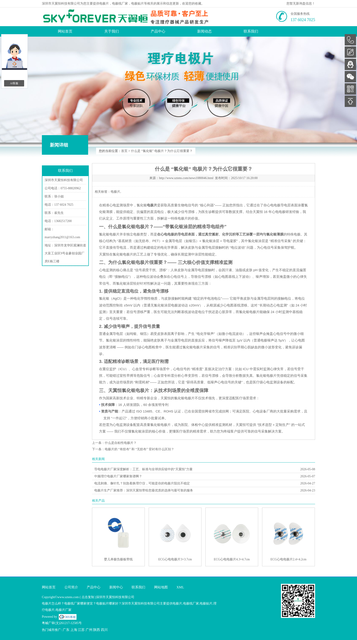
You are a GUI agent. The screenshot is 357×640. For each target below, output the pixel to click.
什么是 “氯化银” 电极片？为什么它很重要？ (162, 151)
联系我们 (251, 31)
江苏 (81, 630)
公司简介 (71, 587)
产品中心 (158, 31)
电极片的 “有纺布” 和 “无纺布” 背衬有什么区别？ (139, 449)
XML (180, 587)
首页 (124, 151)
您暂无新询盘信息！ (300, 3)
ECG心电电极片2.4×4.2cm (288, 559)
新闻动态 (204, 31)
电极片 (104, 3)
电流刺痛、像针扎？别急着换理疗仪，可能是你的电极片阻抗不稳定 (142, 483)
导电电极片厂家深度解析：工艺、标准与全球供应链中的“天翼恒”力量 (143, 469)
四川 (104, 630)
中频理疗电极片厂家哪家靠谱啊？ (118, 476)
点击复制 (88, 597)
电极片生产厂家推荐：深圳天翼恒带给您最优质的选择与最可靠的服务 (143, 490)
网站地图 (161, 587)
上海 (73, 630)
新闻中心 (116, 587)
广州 (89, 630)
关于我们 (111, 31)
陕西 (96, 630)
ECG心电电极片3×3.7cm (175, 559)
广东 (66, 630)
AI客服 (14, 83)
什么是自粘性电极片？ (121, 443)
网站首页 (65, 31)
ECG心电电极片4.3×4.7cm (232, 559)
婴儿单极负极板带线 (118, 559)
